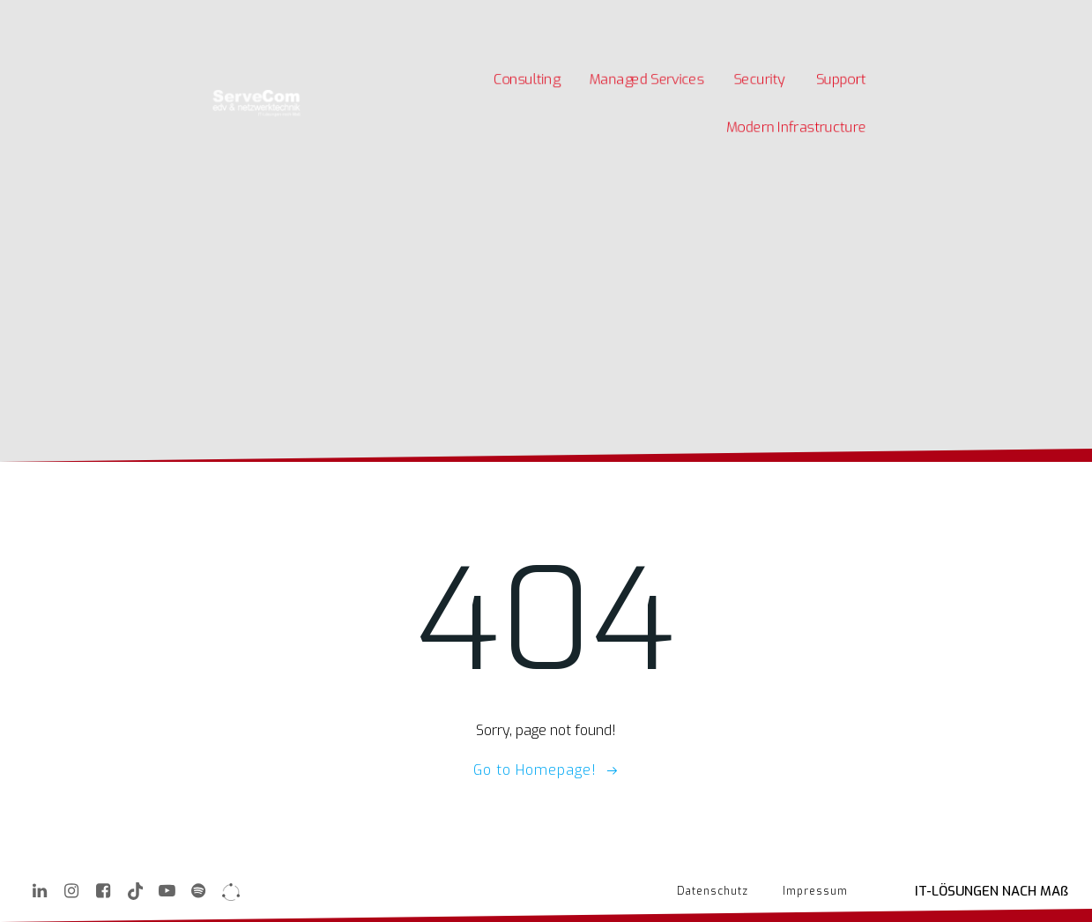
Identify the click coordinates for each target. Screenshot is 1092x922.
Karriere (244, 16)
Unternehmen (313, 16)
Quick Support (451, 16)
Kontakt (382, 16)
